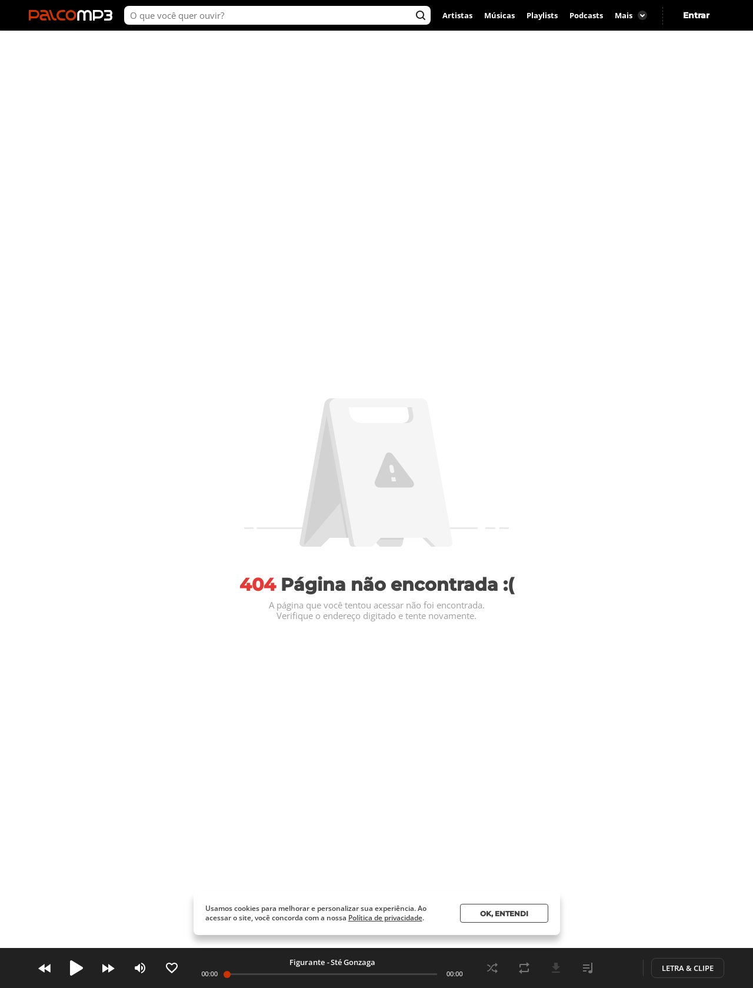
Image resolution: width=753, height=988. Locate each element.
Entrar (696, 15)
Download (556, 968)
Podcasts (586, 15)
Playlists (542, 15)
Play (76, 968)
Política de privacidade (385, 918)
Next (108, 968)
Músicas (499, 15)
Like (172, 968)
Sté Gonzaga (353, 962)
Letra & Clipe (688, 968)
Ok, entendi (504, 913)
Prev (45, 968)
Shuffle (492, 968)
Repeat (524, 968)
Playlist (588, 968)
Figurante (307, 962)
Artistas (457, 15)
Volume (140, 968)
